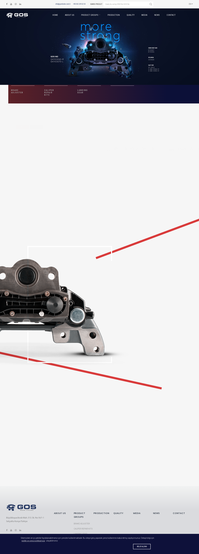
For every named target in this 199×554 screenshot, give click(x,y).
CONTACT (171, 15)
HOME (55, 15)
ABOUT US (69, 15)
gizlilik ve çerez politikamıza (33, 541)
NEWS (157, 15)
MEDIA (144, 15)
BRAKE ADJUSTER (82, 524)
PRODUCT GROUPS (89, 15)
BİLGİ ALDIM (142, 546)
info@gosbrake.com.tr (62, 4)
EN (191, 4)
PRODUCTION (114, 15)
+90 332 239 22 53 (79, 4)
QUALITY (131, 15)
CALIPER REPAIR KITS (83, 529)
